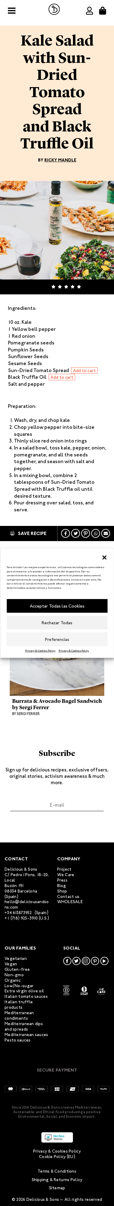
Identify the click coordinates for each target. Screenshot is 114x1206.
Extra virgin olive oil (24, 991)
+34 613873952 (18, 912)
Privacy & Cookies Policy (40, 650)
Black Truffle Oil (27, 377)
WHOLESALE (70, 901)
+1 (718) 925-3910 (21, 918)
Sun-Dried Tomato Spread (39, 370)
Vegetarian (16, 958)
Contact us (68, 896)
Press (62, 880)
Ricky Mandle (60, 160)
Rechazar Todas (57, 622)
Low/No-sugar (19, 985)
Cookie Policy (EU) (57, 1156)
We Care (65, 874)
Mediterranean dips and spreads (24, 1026)
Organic (13, 980)
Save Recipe (28, 533)
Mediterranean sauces (26, 1034)
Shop (62, 891)
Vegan (11, 964)
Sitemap (57, 1188)
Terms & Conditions (57, 1171)
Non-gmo (14, 974)
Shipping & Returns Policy (57, 1179)
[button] (104, 556)
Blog (61, 885)
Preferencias (57, 639)
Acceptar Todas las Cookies (57, 606)
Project (64, 869)
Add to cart (84, 370)
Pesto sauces (17, 1040)
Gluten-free (17, 969)
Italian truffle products (19, 1004)
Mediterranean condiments (19, 1015)
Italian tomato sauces (26, 996)
